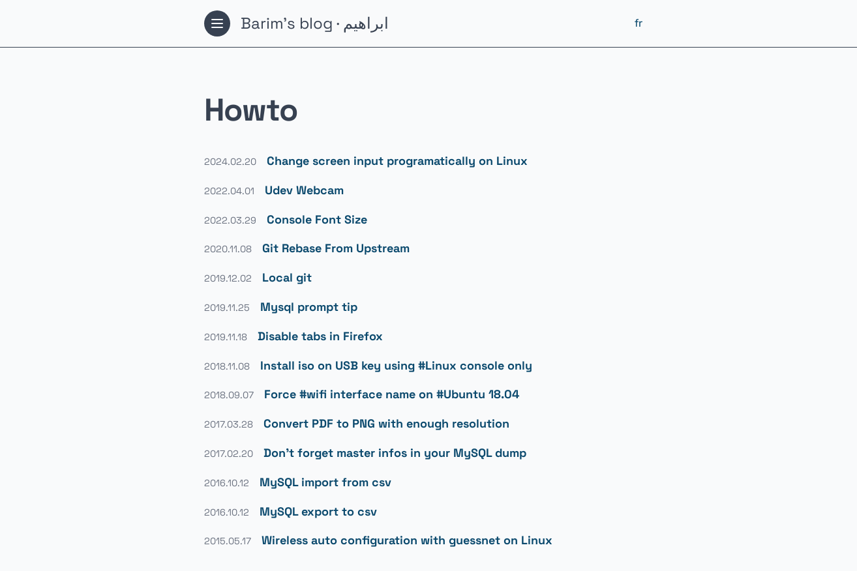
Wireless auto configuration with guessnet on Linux (407, 540)
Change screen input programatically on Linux (397, 160)
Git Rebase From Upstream (336, 248)
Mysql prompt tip (308, 306)
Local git (287, 277)
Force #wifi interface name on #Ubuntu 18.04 (391, 394)
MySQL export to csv (318, 511)
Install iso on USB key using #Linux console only (396, 365)
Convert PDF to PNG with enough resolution (386, 423)
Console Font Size (317, 219)
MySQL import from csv (325, 482)
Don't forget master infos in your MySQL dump (394, 452)
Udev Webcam (304, 190)
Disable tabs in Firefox (320, 336)
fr (638, 23)
